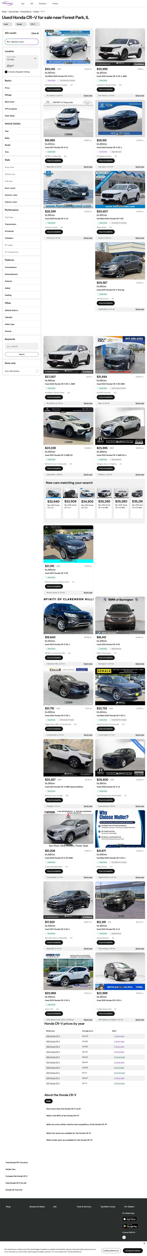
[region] (73, 1248)
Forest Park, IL (26, 11)
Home (4, 11)
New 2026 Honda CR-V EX (87, 506)
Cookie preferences (111, 1251)
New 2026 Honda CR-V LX (53, 506)
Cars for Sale (13, 11)
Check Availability (54, 89)
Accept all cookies (133, 1251)
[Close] (144, 1243)
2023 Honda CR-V (53, 1052)
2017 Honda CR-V (53, 1083)
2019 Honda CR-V (53, 1073)
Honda (36, 11)
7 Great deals (118, 1036)
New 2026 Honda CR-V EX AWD (104, 506)
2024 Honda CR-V (53, 1047)
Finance (55, 3)
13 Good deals (118, 1057)
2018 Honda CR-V (53, 1078)
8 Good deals (118, 1068)
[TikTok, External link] (124, 1237)
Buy (23, 3)
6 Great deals (118, 1041)
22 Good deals (118, 1073)
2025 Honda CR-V (53, 1041)
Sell (31, 3)
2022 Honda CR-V (53, 1057)
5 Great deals (118, 1047)
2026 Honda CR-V (53, 1036)
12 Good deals (118, 1083)
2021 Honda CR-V (53, 1062)
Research (42, 3)
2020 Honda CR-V (53, 1068)
